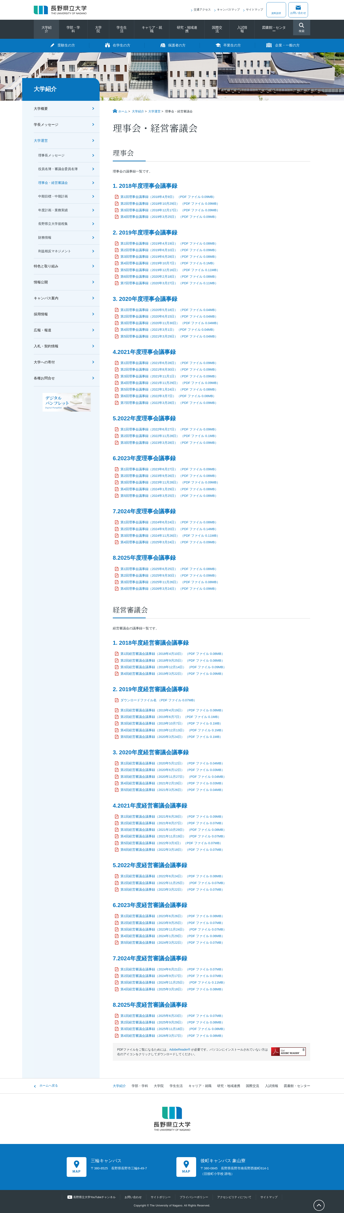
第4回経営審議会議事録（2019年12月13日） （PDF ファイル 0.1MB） (172, 730)
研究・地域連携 (187, 29)
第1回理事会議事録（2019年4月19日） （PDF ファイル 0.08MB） (169, 243)
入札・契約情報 (46, 346)
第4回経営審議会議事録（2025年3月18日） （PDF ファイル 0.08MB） (172, 989)
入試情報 (242, 29)
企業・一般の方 (287, 45)
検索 (302, 28)
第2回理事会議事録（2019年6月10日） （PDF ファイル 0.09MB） (169, 250)
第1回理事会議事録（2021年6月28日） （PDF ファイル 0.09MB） (169, 363)
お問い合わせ (298, 12)
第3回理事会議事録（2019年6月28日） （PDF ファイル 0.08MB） (169, 256)
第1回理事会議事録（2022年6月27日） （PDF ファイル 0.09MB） (169, 429)
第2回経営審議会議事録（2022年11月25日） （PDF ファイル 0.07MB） (173, 883)
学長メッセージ (46, 124)
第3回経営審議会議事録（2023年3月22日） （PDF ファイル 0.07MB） (172, 889)
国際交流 (217, 29)
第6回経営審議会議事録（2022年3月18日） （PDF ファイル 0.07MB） (172, 849)
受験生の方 (66, 45)
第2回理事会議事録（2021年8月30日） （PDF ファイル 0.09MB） (169, 369)
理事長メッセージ (51, 155)
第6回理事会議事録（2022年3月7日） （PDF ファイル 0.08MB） (168, 396)
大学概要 (41, 108)
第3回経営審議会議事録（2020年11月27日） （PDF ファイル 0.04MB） (173, 776)
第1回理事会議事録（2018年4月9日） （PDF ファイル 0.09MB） (168, 197)
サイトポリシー (161, 1197)
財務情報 (44, 237)
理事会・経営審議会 (53, 183)
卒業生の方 (232, 45)
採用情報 (41, 314)
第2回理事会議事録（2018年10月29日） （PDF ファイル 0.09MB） (170, 203)
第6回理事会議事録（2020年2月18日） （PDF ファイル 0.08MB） (169, 276)
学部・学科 (73, 29)
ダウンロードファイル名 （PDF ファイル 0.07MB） (158, 700)
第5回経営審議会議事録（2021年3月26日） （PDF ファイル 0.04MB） (172, 790)
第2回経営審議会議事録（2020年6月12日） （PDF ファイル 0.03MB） (172, 770)
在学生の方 (121, 45)
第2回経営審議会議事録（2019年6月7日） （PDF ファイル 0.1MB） (170, 717)
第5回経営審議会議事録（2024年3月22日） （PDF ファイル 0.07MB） (172, 942)
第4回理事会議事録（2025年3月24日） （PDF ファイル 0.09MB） (169, 542)
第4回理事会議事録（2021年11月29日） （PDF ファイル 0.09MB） (170, 383)
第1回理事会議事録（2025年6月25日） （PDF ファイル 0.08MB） (169, 569)
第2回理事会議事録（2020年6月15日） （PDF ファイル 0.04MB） (169, 316)
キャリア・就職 (152, 29)
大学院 (98, 29)
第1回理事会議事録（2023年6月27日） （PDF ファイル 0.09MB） (169, 469)
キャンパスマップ (228, 9)
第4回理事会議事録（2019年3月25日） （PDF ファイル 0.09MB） (169, 216)
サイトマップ (254, 9)
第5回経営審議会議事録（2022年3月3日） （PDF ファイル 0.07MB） (171, 843)
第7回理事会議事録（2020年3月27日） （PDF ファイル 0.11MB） (169, 283)
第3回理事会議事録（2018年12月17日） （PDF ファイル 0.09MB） (170, 210)
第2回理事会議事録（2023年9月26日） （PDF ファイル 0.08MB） (169, 476)
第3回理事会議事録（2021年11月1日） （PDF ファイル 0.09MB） (169, 376)
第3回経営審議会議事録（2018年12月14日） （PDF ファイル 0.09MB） (173, 667)
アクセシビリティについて (234, 1197)
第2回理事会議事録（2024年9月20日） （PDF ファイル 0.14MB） (169, 529)
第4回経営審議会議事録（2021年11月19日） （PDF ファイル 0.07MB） (173, 836)
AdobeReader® (179, 1049)
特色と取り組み (46, 266)
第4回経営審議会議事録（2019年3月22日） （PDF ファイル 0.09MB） (172, 673)
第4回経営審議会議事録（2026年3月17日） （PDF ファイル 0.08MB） (172, 1035)
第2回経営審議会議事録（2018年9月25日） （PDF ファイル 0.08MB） (172, 660)
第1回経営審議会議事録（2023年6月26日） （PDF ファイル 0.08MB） (172, 916)
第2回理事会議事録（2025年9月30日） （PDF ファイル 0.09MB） (169, 575)
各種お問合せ (44, 378)
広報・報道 (42, 330)
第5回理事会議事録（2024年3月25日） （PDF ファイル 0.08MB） (169, 495)
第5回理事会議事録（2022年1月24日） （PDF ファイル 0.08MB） (169, 389)
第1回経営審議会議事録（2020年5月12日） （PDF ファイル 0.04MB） (172, 763)
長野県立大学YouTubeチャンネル (94, 1197)
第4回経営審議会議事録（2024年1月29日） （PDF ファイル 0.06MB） (172, 936)
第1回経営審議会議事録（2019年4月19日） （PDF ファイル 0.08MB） (172, 710)
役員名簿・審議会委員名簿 (58, 169)
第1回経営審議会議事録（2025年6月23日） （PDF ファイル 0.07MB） (172, 1016)
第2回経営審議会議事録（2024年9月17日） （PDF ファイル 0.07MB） (172, 976)
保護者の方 (177, 45)
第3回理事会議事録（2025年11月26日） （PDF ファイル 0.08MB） (170, 582)
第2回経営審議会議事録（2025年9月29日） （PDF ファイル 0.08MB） (172, 1022)
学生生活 (121, 29)
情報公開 (41, 282)
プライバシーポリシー (194, 1197)
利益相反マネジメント (54, 251)
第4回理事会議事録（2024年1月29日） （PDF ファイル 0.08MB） (169, 489)
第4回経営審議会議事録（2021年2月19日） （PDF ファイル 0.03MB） (172, 783)
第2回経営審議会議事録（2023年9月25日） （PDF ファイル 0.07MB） (172, 923)
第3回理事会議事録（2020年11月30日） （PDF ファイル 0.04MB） (170, 323)
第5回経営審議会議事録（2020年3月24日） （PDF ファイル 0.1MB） (171, 737)
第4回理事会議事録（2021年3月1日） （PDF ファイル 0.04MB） (168, 329)
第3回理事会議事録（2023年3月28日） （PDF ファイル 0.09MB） (169, 442)
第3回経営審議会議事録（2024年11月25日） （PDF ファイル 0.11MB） (173, 982)
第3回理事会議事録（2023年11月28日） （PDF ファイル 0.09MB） (170, 482)
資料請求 (276, 12)
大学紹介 (46, 29)
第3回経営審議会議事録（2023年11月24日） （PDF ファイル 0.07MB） (173, 929)
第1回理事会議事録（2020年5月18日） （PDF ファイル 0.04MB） (169, 310)
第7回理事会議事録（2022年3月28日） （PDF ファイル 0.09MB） (169, 403)
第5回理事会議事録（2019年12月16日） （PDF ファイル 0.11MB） (170, 270)
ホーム (122, 111)
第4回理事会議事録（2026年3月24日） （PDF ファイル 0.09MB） (169, 588)
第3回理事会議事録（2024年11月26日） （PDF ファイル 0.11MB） (170, 535)
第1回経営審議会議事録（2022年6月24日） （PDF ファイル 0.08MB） (172, 876)
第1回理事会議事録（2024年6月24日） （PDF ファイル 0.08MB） (169, 522)
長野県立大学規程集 (53, 224)
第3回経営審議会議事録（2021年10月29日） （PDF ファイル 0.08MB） (173, 829)
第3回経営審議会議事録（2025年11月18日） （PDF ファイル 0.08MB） (173, 1029)
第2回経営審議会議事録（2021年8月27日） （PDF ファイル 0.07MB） (172, 823)
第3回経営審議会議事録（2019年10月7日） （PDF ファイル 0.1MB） (171, 723)
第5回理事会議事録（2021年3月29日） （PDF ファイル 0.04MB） (169, 336)
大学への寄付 (44, 362)
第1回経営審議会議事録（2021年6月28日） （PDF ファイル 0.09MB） (172, 816)
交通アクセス (202, 9)
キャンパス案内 (46, 298)
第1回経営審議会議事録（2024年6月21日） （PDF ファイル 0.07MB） (172, 969)
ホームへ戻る (48, 1085)
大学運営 (154, 111)
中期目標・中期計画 (53, 196)
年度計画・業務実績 (53, 210)
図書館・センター (274, 29)
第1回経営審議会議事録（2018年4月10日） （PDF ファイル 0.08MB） (172, 653)
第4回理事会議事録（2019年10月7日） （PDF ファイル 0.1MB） (168, 263)
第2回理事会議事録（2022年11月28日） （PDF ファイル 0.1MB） (169, 436)
